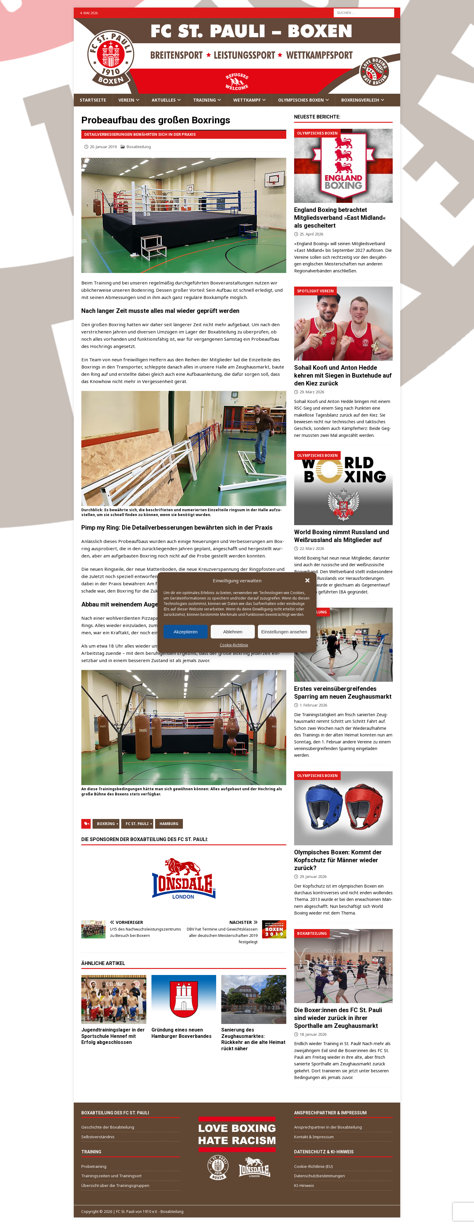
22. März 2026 (312, 548)
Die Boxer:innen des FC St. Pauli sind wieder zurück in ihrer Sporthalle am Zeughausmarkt (338, 1017)
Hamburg (169, 823)
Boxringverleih (360, 100)
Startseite (93, 100)
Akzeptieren (185, 631)
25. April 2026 (311, 234)
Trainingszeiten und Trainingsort (111, 1175)
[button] (307, 580)
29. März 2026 (312, 392)
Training (204, 100)
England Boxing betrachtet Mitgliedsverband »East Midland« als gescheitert (340, 217)
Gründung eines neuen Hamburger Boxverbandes (181, 1033)
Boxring (106, 823)
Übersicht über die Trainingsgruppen (115, 1185)
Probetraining (93, 1166)
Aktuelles (164, 100)
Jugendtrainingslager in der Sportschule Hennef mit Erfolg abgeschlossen (113, 1036)
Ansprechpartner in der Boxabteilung (328, 1127)
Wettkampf (247, 100)
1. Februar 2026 (313, 705)
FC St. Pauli (137, 823)
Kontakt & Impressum (314, 1136)
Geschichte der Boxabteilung (107, 1127)
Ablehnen (232, 631)
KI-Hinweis (304, 1185)
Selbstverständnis (98, 1136)
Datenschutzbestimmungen (319, 1175)
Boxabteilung (139, 146)
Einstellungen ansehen (284, 631)
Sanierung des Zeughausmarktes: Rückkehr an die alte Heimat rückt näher (253, 1039)
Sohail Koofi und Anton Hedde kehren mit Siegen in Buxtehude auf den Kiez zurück (343, 375)
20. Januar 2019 (103, 146)
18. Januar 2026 (313, 1034)
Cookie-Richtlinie (234, 645)
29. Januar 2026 (313, 876)
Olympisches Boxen (301, 100)
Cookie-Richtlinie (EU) (313, 1166)
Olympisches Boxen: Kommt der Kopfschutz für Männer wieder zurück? (338, 860)
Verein (126, 100)
